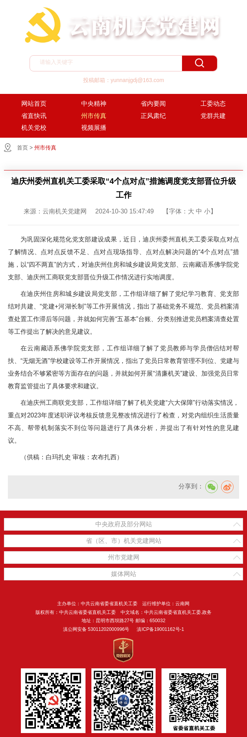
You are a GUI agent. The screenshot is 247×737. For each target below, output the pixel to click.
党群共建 (213, 115)
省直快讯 (33, 115)
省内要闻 (153, 103)
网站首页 (33, 103)
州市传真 (93, 115)
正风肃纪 (153, 115)
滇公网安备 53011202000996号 (96, 629)
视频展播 (93, 127)
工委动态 (213, 103)
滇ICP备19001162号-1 (160, 629)
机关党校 (33, 127)
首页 (22, 147)
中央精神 (93, 103)
